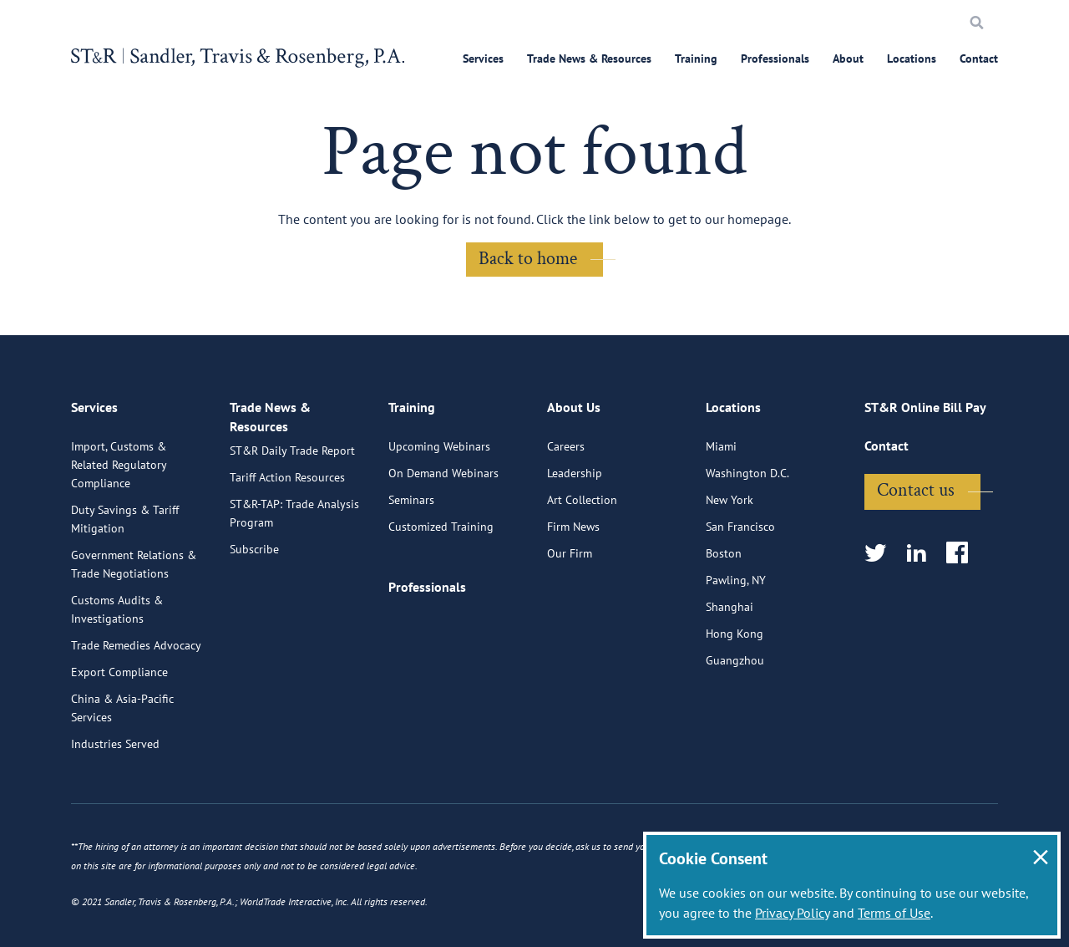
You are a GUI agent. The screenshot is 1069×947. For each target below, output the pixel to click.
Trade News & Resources (589, 58)
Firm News (573, 520)
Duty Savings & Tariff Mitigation (125, 513)
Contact (979, 58)
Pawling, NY (736, 574)
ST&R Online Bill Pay (925, 406)
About (848, 58)
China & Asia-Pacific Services (122, 702)
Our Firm (569, 547)
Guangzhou (735, 654)
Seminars (411, 494)
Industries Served (115, 738)
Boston (724, 547)
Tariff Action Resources (287, 483)
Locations (911, 58)
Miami (721, 440)
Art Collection (582, 494)
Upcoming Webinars (439, 440)
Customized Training (441, 520)
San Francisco (740, 520)
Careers (566, 440)
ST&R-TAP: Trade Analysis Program (294, 520)
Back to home (528, 259)
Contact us (916, 484)
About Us (573, 406)
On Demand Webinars (443, 467)
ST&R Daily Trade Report (292, 457)
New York (729, 494)
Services (483, 58)
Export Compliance (119, 666)
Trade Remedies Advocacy (136, 639)
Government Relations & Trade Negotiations (133, 558)
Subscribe (254, 555)
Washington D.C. (747, 467)
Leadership (574, 467)
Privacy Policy (792, 912)
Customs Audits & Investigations (117, 603)
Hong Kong (734, 627)
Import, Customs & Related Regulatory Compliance (118, 459)
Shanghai (729, 600)
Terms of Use (894, 912)
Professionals (775, 58)
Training (696, 58)
